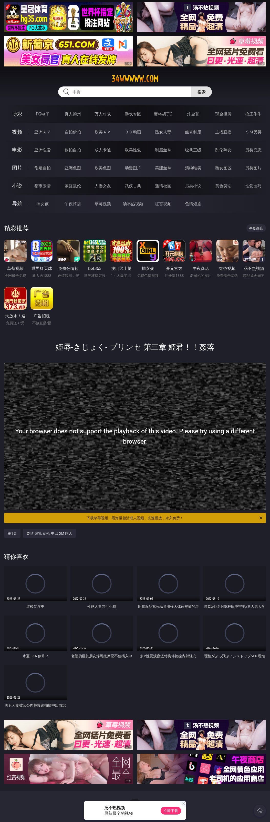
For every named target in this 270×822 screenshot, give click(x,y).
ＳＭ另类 (253, 132)
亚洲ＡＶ (42, 132)
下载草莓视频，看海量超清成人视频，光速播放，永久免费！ (175, 518)
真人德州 (73, 114)
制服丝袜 (163, 150)
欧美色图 (103, 168)
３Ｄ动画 (133, 132)
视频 (17, 131)
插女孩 (42, 204)
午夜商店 (73, 204)
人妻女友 (103, 186)
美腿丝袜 (163, 168)
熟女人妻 (163, 132)
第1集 (12, 533)
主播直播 (223, 132)
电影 (17, 149)
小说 (17, 185)
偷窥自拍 (42, 168)
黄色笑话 (223, 186)
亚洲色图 (73, 168)
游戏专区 (133, 114)
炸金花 (193, 114)
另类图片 (253, 168)
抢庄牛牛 (253, 114)
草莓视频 (103, 204)
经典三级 (193, 150)
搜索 (202, 92)
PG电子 (42, 114)
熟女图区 (223, 168)
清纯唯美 (193, 168)
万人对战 (103, 114)
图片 (17, 167)
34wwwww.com (135, 79)
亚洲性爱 (42, 150)
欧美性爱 (133, 150)
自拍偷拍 (73, 132)
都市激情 (42, 186)
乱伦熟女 (223, 150)
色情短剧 (193, 204)
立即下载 (171, 810)
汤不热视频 (133, 204)
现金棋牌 (223, 114)
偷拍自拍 (73, 150)
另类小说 (193, 186)
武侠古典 (133, 186)
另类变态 (253, 150)
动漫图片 (133, 168)
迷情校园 (163, 186)
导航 (17, 203)
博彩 (17, 113)
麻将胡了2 (163, 114)
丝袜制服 (193, 132)
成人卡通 (103, 150)
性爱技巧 (253, 186)
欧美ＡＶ (103, 132)
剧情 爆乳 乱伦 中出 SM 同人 (49, 533)
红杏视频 (163, 204)
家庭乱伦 (73, 186)
